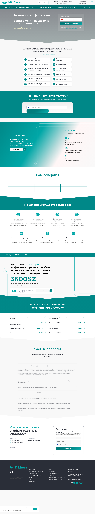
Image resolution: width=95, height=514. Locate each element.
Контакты (70, 471)
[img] (24, 149)
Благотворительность (54, 473)
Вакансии (51, 475)
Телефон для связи (64, 16)
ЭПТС (30, 477)
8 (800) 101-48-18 (17, 442)
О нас (50, 469)
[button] (92, 2)
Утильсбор (32, 481)
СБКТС (31, 479)
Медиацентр (52, 471)
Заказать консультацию (71, 23)
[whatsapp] (10, 472)
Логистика (32, 469)
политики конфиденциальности (71, 28)
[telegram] (12, 472)
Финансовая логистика (35, 475)
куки (10, 507)
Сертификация (33, 473)
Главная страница (73, 469)
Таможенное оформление (36, 471)
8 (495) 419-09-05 (17, 440)
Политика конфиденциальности (57, 477)
